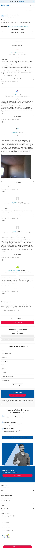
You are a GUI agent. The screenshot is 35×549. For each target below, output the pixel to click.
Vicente (14, 94)
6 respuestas (4, 26)
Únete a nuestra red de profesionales (17, 437)
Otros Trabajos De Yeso (8, 339)
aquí (23, 401)
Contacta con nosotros (5, 513)
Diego (14, 231)
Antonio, (14, 202)
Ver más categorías (17, 384)
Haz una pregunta (29, 10)
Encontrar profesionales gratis (17, 395)
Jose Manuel (14, 132)
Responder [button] (17, 78)
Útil (3, 84)
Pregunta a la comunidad (17, 32)
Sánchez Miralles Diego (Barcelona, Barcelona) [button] (14, 232)
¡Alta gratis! (21, 1)
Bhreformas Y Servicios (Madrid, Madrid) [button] (14, 96)
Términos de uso (5, 522)
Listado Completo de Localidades (7, 500)
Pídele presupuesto (7, 186)
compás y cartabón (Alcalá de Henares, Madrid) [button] (14, 272)
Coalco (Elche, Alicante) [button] (14, 54)
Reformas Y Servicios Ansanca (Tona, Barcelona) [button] (14, 203)
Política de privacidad (6, 525)
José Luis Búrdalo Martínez (14, 270)
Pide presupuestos (17, 547)
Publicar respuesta (17, 322)
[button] (17, 485)
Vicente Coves (14, 52)
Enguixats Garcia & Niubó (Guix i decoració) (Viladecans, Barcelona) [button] (16, 134)
